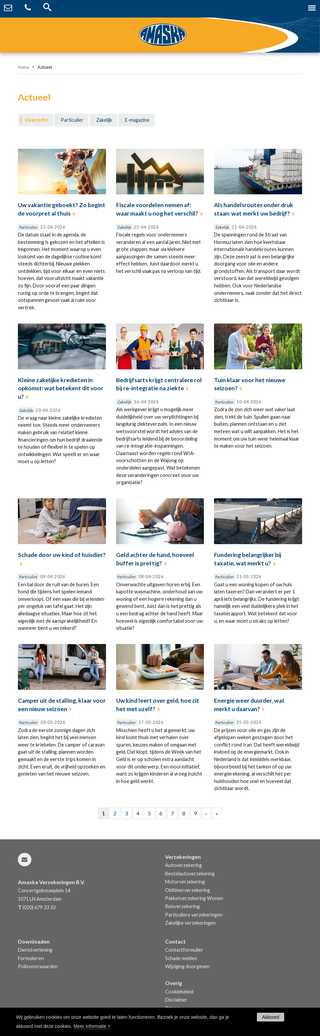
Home (23, 67)
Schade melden (181, 958)
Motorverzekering (185, 882)
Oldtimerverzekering (187, 890)
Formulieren (31, 958)
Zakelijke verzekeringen (190, 923)
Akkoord (270, 1017)
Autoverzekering (183, 865)
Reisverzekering (182, 906)
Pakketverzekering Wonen (194, 898)
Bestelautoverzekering (190, 873)
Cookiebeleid (179, 992)
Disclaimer (176, 1000)
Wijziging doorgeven (187, 966)
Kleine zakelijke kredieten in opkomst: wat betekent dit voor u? (60, 388)
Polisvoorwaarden (38, 966)
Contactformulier (184, 950)
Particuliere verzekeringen (193, 915)
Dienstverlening (35, 950)
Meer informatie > (92, 1026)
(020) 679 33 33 (39, 907)
